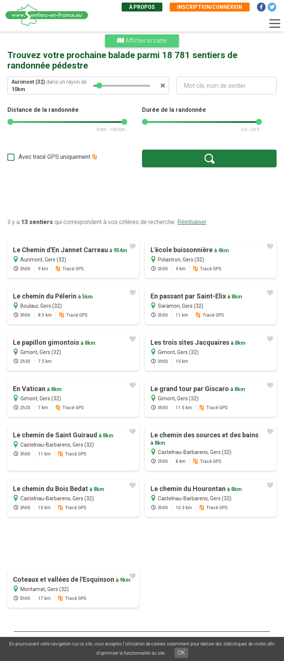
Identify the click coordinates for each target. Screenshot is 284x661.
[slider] (99, 86)
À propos (142, 7)
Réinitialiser (192, 222)
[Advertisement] (142, 192)
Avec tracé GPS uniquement (54, 156)
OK (181, 652)
